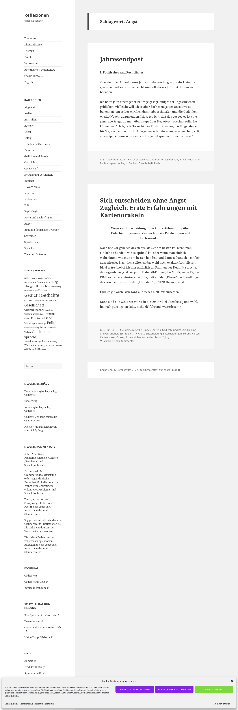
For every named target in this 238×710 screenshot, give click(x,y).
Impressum (49, 703)
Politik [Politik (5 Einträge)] (52, 322)
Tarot (158, 337)
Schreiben (30, 236)
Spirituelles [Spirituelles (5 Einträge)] (41, 331)
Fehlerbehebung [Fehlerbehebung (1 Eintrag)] (54, 287)
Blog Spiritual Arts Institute (41, 615)
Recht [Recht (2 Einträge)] (43, 327)
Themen (29, 51)
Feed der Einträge (34, 667)
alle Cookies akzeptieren (134, 689)
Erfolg (28, 138)
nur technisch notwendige (174, 689)
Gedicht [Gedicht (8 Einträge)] (32, 295)
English (28, 82)
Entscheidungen (172, 333)
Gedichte (31, 575)
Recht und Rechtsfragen (38, 217)
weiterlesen (184, 136)
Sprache (29, 248)
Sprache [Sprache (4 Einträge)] (30, 337)
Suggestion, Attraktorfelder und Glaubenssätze (37, 510)
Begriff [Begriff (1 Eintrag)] (48, 282)
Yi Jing (165, 337)
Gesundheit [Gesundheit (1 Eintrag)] (48, 310)
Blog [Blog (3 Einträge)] (55, 282)
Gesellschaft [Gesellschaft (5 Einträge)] (34, 305)
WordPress (33, 187)
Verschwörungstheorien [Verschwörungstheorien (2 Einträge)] (37, 341)
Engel (27, 131)
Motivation (30, 199)
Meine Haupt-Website (38, 637)
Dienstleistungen (34, 44)
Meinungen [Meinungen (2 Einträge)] (30, 323)
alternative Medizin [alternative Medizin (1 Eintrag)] (37, 278)
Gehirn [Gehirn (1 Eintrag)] (37, 301)
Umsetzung (30, 401)
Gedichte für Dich (36, 581)
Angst (124, 163)
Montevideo (31, 193)
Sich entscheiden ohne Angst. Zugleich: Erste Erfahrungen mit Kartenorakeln (148, 207)
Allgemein (30, 107)
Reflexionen (36, 15)
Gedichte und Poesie (36, 156)
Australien (30, 119)
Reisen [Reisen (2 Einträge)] (28, 332)
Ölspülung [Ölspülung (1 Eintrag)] (42, 349)
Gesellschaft (31, 168)
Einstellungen (214, 689)
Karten (196, 333)
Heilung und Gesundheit (38, 174)
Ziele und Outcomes (38, 144)
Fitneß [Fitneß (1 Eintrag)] (35, 290)
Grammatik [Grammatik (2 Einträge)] (30, 314)
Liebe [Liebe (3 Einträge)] (48, 318)
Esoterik (29, 150)
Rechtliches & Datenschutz (31, 703)
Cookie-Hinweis (11, 696)
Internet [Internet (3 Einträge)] (50, 314)
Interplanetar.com (36, 588)
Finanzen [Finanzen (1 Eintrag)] (28, 290)
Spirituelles (31, 242)
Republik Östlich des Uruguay (41, 229)
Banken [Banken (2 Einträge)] (41, 282)
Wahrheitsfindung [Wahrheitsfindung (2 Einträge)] (34, 345)
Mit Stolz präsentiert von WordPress (157, 370)
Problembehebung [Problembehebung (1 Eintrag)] (31, 328)
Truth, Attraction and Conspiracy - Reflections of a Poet (40, 503)
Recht (157, 163)
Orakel (120, 337)
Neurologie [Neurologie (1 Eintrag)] (42, 323)
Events (28, 57)
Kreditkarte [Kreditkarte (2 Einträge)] (37, 318)
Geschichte (30, 162)
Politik (28, 205)
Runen (129, 337)
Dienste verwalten (222, 703)
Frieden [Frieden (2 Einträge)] (42, 290)
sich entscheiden (144, 337)
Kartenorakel (107, 337)
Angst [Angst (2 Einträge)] (48, 278)
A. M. (28, 454)
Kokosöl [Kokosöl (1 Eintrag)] (27, 318)
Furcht (187, 333)
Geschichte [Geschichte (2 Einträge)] (50, 300)
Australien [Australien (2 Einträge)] (30, 282)
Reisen (28, 223)
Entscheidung (154, 333)
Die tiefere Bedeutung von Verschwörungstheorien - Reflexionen (39, 541)
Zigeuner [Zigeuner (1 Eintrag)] (58, 345)
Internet (29, 180)
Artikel (28, 113)
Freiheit (133, 163)
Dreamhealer (33, 621)
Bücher (28, 125)
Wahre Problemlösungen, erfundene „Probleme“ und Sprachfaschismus (40, 489)
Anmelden (30, 661)
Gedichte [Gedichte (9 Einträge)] (50, 295)
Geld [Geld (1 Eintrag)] (42, 301)
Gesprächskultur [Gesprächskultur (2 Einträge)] (33, 309)
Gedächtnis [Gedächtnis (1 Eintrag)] (28, 301)
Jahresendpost (121, 59)
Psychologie (31, 211)
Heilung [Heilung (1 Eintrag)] (40, 314)
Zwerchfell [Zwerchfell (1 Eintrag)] (33, 349)
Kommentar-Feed (34, 673)
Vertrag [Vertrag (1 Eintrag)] (54, 342)
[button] (231, 680)
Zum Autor (30, 38)
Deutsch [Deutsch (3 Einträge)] (41, 286)
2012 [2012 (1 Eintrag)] (26, 278)
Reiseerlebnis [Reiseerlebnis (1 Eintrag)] (51, 328)
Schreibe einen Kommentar (118, 341)
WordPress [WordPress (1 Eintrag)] (49, 345)
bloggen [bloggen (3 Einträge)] (29, 286)
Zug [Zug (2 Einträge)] (26, 348)
